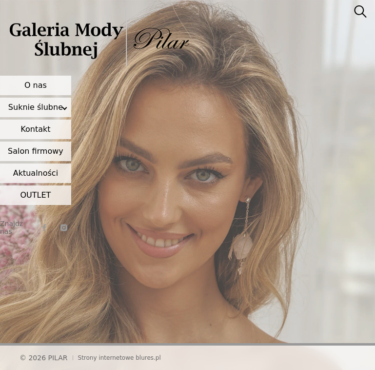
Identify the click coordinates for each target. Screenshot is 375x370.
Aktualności (35, 173)
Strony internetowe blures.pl (119, 357)
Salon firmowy (35, 151)
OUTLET (35, 195)
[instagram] (64, 227)
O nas (35, 85)
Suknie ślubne (35, 107)
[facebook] (44, 227)
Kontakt (35, 129)
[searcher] (360, 12)
